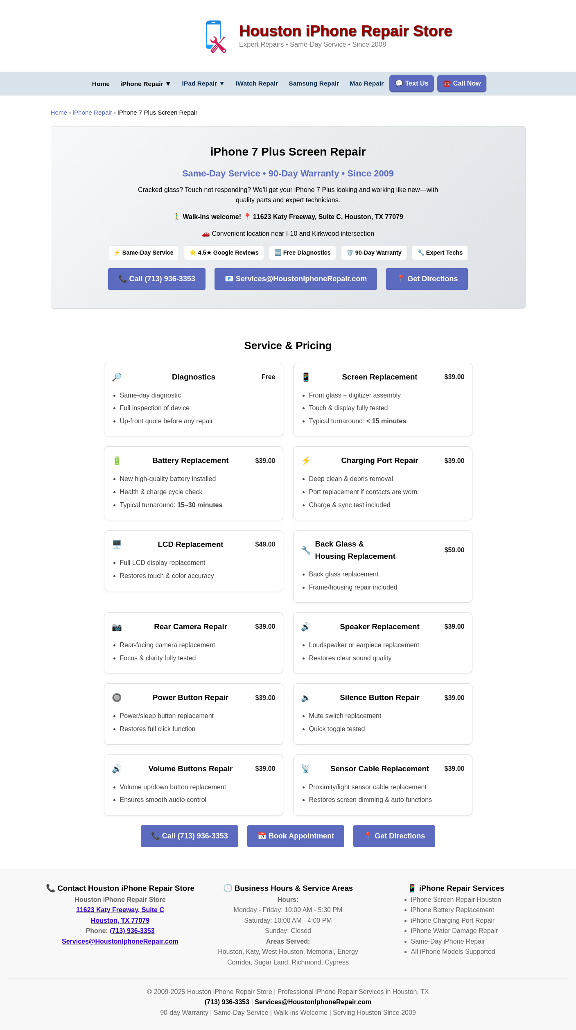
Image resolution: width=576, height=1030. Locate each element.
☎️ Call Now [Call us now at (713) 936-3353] (467, 83)
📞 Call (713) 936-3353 (156, 278)
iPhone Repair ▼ (142, 84)
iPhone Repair (92, 112)
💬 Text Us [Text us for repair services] (417, 83)
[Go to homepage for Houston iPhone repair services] (96, 83)
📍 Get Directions (427, 278)
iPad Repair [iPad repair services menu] (202, 83)
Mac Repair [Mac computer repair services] (371, 83)
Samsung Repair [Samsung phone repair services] (317, 83)
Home (59, 112)
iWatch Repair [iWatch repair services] (257, 83)
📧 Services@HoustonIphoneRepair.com (296, 278)
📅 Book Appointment (296, 835)
